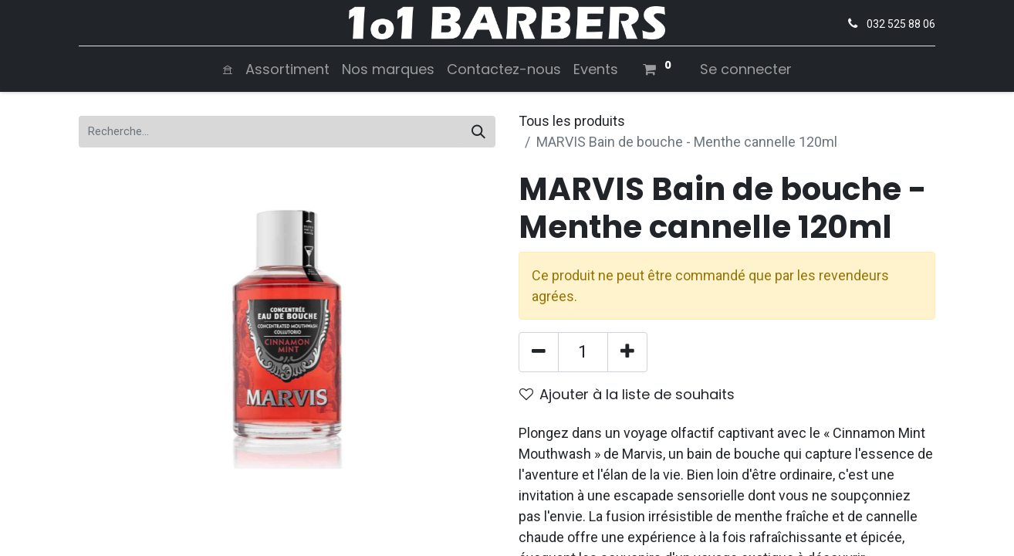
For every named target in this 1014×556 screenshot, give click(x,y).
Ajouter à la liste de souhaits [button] (627, 394)
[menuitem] (227, 69)
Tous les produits (572, 121)
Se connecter (746, 69)
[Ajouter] (627, 352)
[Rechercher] (478, 131)
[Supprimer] (539, 352)
